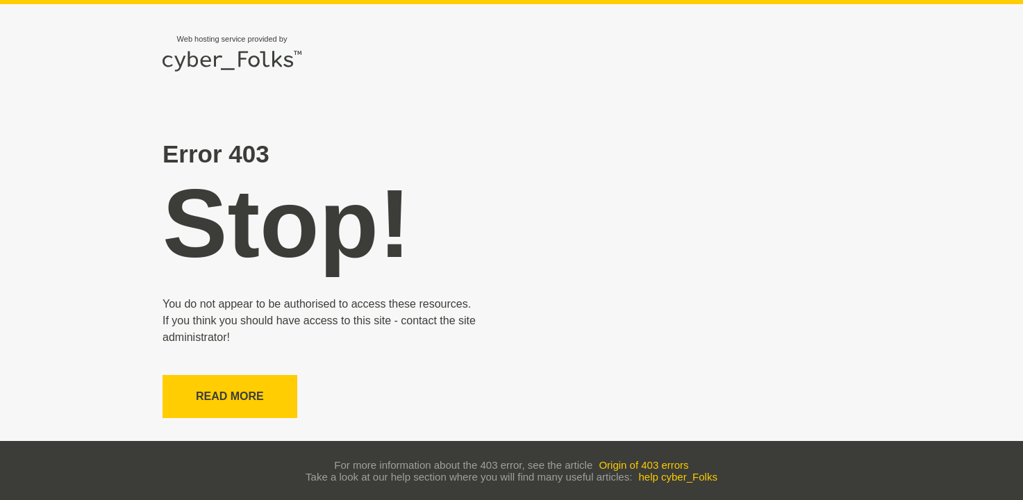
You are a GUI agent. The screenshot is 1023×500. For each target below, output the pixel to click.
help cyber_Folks (678, 477)
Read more (230, 396)
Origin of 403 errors (643, 465)
